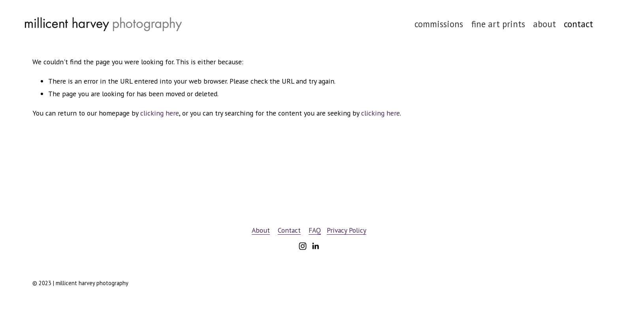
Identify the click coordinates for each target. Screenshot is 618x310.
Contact (289, 230)
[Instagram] (303, 246)
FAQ (315, 230)
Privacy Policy (346, 230)
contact (578, 24)
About (261, 230)
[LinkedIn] (315, 246)
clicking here (159, 113)
